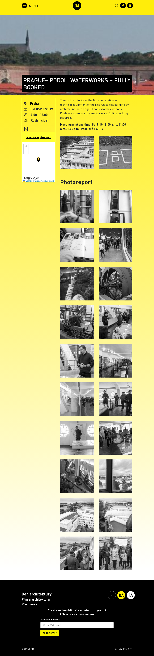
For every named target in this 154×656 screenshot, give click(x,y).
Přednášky (29, 604)
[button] (38, 159)
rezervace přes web (38, 137)
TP (131, 648)
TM (125, 648)
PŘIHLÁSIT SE (50, 633)
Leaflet (27, 181)
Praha (34, 103)
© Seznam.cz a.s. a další (43, 181)
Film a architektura (36, 599)
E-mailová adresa (50, 619)
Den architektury (36, 593)
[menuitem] (116, 5)
